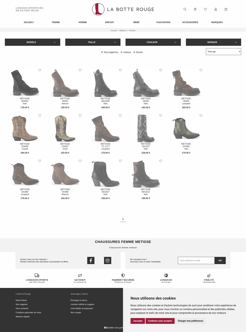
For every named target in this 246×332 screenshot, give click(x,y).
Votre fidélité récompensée (82, 308)
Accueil (114, 30)
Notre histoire (21, 300)
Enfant (109, 22)
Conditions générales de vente (28, 312)
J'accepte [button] (137, 321)
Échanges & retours (79, 300)
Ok (220, 260)
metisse (123, 30)
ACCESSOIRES (190, 22)
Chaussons (163, 22)
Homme (82, 22)
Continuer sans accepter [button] (160, 321)
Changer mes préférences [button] (190, 321)
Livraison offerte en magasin (82, 304)
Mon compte (76, 312)
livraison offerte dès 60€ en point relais (29, 9)
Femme (56, 22)
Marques (217, 22)
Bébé (136, 22)
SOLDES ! (29, 22)
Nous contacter (22, 308)
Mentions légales (23, 317)
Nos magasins (22, 304)
